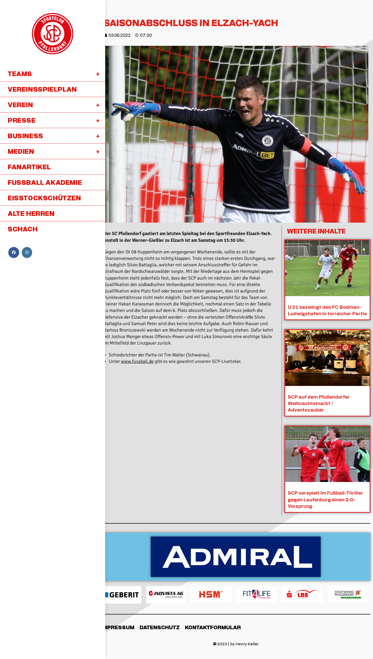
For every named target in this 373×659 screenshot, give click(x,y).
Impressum (117, 627)
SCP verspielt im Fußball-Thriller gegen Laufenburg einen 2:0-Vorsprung (325, 498)
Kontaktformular (213, 627)
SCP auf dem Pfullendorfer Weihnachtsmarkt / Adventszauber (319, 402)
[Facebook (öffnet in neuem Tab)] (13, 252)
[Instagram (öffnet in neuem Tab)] (27, 252)
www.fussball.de (137, 361)
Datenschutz (160, 627)
